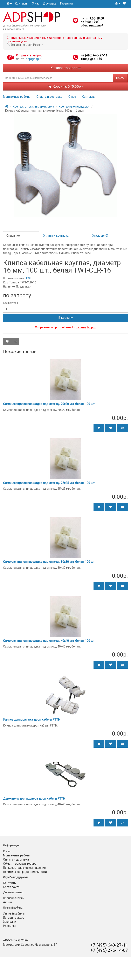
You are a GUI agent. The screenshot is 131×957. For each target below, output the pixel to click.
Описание (13, 235)
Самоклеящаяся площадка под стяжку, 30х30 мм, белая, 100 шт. (49, 562)
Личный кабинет (14, 913)
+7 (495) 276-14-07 (109, 950)
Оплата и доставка (49, 96)
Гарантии (66, 3)
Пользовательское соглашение (24, 867)
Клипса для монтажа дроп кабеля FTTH (31, 719)
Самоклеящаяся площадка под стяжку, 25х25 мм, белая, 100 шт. (49, 483)
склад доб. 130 (91, 59)
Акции (7, 902)
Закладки (9, 921)
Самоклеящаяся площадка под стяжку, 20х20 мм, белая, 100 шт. (49, 404)
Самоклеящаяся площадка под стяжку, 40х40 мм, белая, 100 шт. (49, 641)
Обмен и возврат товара (19, 863)
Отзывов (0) (100, 235)
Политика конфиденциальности (25, 871)
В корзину (65, 318)
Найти (120, 78)
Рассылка (9, 925)
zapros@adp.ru (86, 327)
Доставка (49, 3)
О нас (35, 3)
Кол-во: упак (10, 302)
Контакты (21, 3)
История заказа (13, 917)
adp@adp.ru (34, 59)
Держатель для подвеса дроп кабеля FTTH (34, 798)
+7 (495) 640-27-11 (94, 55)
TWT (29, 278)
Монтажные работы (16, 96)
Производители (13, 898)
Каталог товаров (65, 68)
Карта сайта (11, 887)
